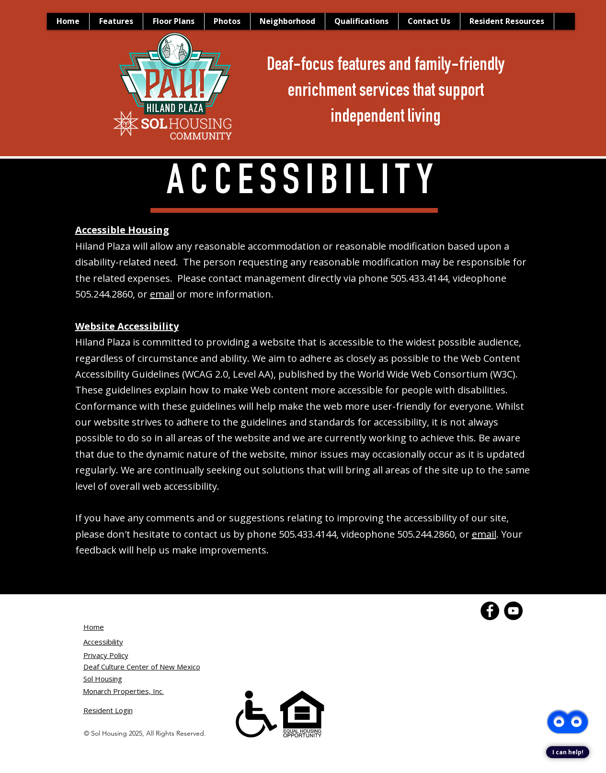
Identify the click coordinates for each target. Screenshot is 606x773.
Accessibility (103, 641)
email (162, 294)
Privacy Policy (105, 655)
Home (93, 627)
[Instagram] (462, 610)
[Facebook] (415, 610)
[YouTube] (438, 610)
